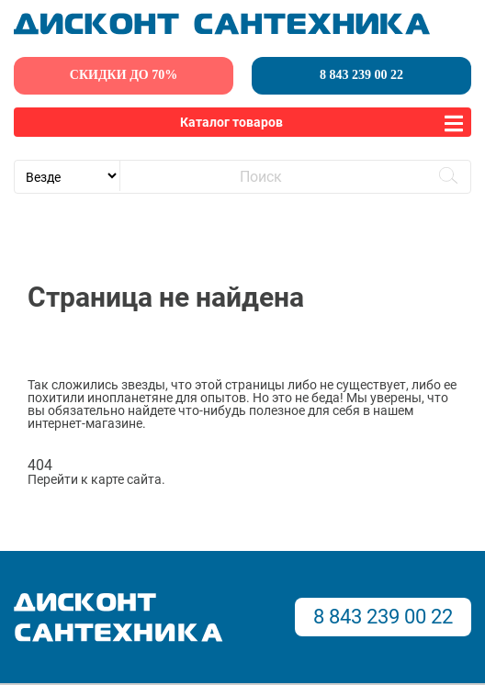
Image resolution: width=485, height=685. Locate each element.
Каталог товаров (231, 122)
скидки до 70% (123, 75)
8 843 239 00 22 (361, 75)
